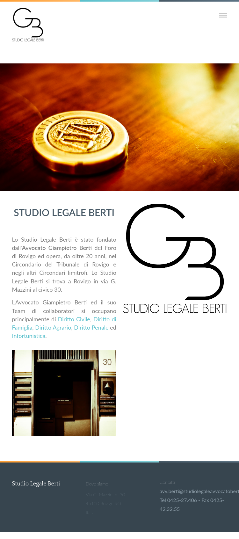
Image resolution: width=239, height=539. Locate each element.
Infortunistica (29, 335)
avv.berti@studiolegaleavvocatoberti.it (193, 491)
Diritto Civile (74, 319)
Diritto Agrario (53, 327)
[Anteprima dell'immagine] (64, 434)
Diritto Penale (91, 327)
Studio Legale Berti (36, 484)
